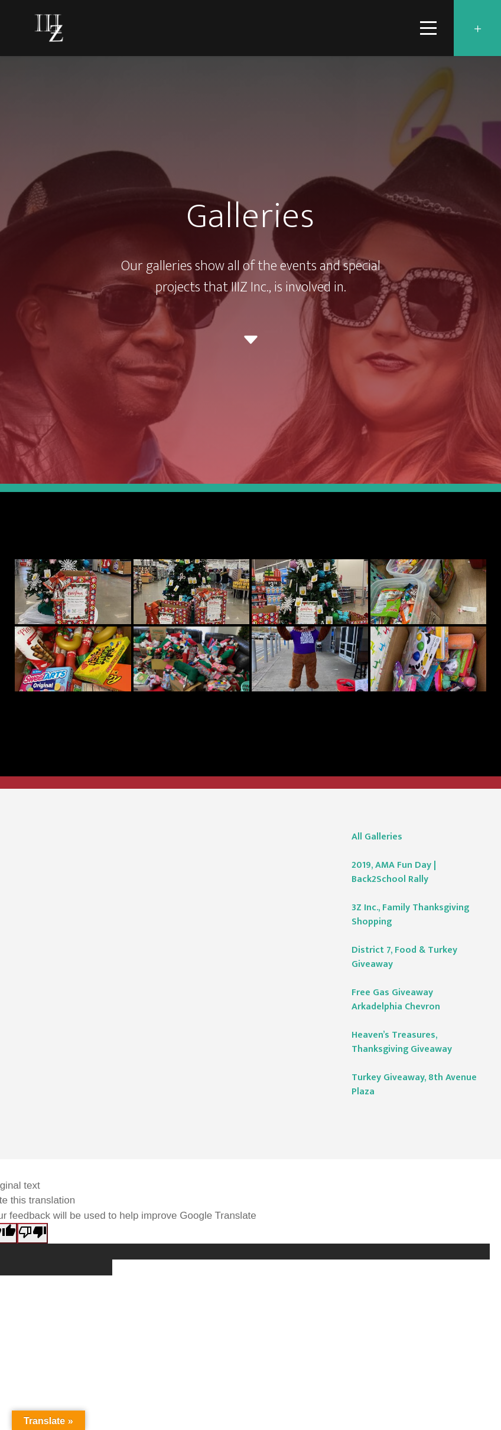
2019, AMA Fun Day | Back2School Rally (394, 872)
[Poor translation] (32, 1233)
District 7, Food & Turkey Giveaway (404, 957)
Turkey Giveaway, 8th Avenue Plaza (414, 1085)
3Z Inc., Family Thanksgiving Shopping (410, 915)
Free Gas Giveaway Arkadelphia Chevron (396, 1000)
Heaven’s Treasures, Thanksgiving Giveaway (402, 1042)
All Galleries (377, 837)
